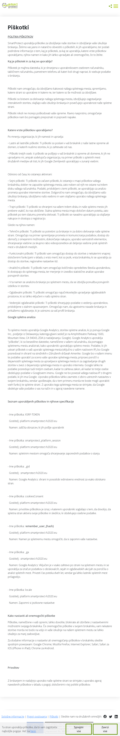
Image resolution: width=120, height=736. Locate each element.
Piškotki (54, 716)
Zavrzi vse (105, 729)
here (33, 731)
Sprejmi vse (78, 729)
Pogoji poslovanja (37, 716)
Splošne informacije (12, 716)
